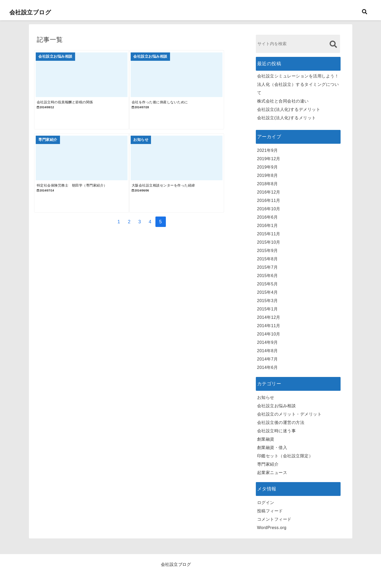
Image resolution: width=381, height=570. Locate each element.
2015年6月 (267, 275)
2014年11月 (268, 325)
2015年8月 (267, 259)
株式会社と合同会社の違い (283, 101)
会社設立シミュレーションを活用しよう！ (298, 76)
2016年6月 (267, 217)
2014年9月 (267, 342)
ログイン (265, 502)
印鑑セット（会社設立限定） (285, 456)
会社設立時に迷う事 (276, 431)
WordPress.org (272, 527)
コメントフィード (274, 519)
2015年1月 (267, 309)
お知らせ (265, 397)
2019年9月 (267, 167)
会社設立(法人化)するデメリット (288, 109)
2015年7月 (267, 267)
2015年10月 (268, 242)
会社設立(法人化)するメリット (286, 118)
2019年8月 (267, 175)
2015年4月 (267, 292)
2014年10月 (268, 334)
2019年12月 (268, 159)
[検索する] (333, 44)
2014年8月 (267, 351)
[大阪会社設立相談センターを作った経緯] (191, 171)
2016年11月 (268, 200)
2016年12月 (268, 192)
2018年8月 (267, 184)
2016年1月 (267, 225)
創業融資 (265, 439)
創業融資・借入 (272, 447)
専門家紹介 (268, 464)
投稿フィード (270, 511)
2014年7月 (267, 359)
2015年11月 (268, 234)
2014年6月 (267, 367)
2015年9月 (267, 250)
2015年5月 (267, 284)
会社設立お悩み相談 (276, 406)
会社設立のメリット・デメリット (289, 414)
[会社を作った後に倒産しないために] (191, 78)
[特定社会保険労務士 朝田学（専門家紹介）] (86, 171)
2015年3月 (267, 300)
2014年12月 (268, 317)
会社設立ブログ (30, 12)
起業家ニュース (272, 472)
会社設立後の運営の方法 (281, 422)
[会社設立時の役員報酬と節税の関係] (86, 78)
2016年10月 (268, 209)
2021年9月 (267, 150)
